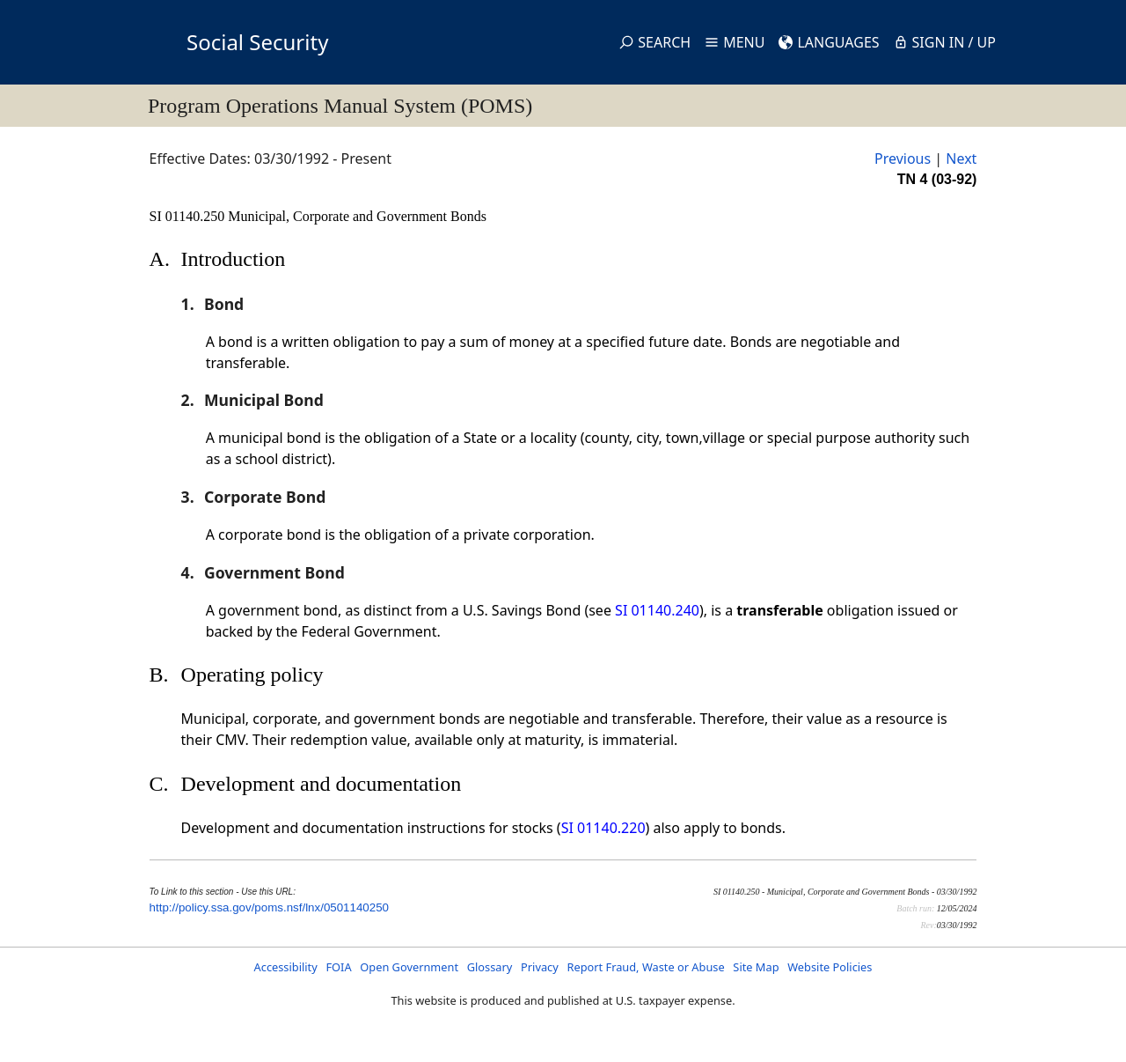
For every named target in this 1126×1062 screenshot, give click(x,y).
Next (961, 158)
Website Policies (829, 967)
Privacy (540, 967)
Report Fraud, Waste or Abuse (645, 967)
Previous (902, 158)
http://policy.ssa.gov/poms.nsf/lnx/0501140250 (269, 907)
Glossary (490, 967)
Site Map (756, 967)
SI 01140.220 (603, 827)
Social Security (257, 41)
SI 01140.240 (657, 610)
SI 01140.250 (189, 216)
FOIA (338, 967)
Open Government (409, 967)
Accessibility (286, 967)
